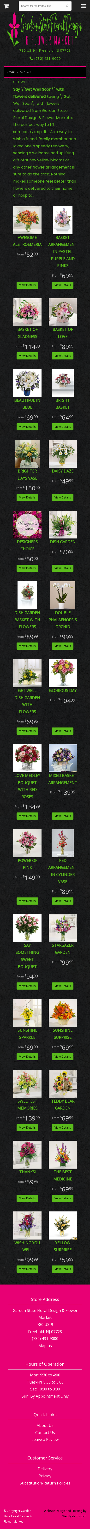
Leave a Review (45, 1439)
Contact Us (45, 1432)
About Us (45, 1425)
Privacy (45, 1476)
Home (11, 72)
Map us (45, 1345)
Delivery (45, 1468)
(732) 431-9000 (45, 58)
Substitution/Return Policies (45, 1483)
